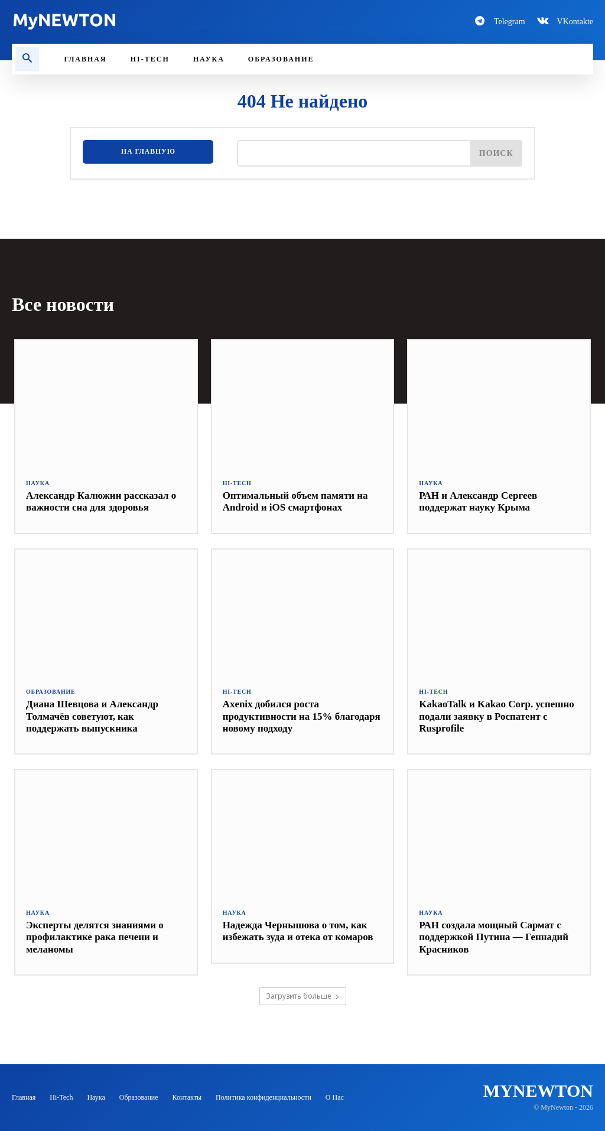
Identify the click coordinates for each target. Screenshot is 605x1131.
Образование (51, 692)
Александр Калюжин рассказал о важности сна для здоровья (101, 501)
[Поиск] (496, 153)
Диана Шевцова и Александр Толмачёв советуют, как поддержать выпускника (92, 716)
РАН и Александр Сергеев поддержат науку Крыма (478, 501)
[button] (27, 59)
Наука (38, 483)
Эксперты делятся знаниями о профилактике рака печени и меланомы (95, 937)
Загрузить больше (303, 996)
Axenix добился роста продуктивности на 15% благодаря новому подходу (302, 716)
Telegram (509, 21)
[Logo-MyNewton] (151, 21)
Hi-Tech (237, 483)
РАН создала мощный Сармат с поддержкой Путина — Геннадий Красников (493, 937)
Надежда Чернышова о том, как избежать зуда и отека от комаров (298, 930)
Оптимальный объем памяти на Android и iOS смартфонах (296, 501)
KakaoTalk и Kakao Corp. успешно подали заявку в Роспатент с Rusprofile (496, 716)
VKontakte (575, 21)
